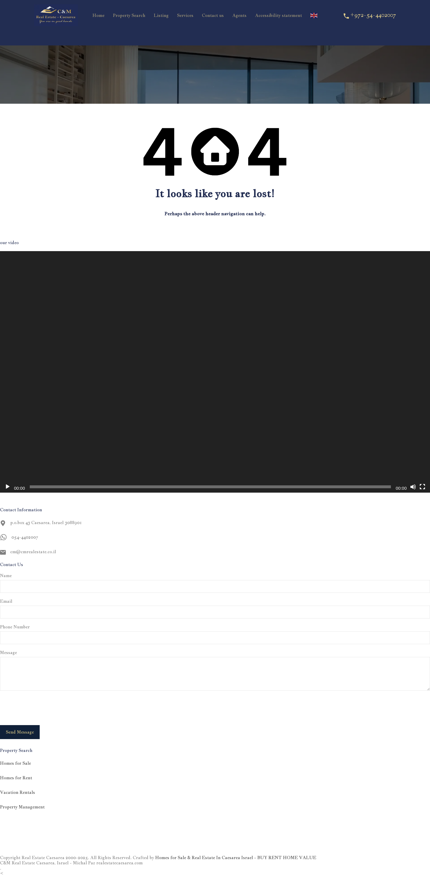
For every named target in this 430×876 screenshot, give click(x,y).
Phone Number (15, 627)
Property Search (129, 15)
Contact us (213, 15)
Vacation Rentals (17, 792)
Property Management (22, 807)
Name (6, 575)
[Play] (8, 487)
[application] (215, 372)
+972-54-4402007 (373, 15)
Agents (239, 15)
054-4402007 (24, 537)
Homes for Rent (16, 777)
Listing (161, 15)
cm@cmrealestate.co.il (33, 551)
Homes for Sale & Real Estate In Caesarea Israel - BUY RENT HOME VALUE (235, 857)
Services (185, 15)
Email (6, 601)
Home (98, 15)
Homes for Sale (15, 763)
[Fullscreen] (422, 487)
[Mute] (413, 487)
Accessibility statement (278, 15)
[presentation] (44, 708)
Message (8, 652)
